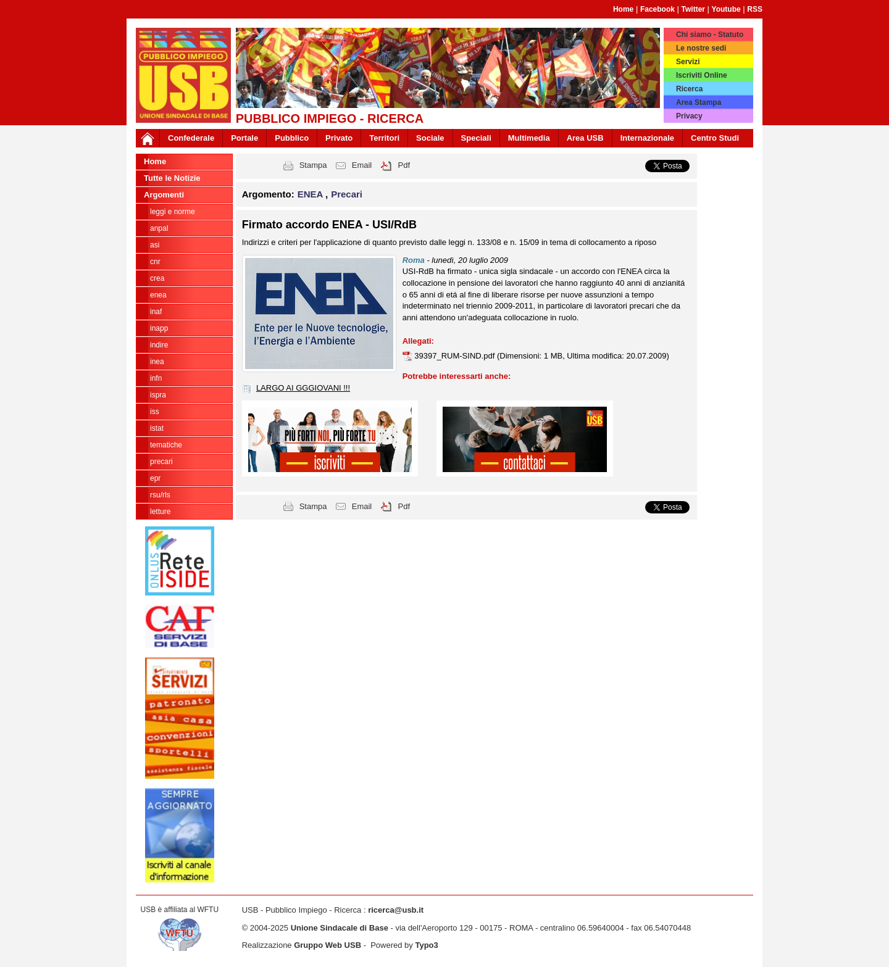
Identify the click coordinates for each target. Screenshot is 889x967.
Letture (160, 511)
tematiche (166, 445)
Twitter (693, 9)
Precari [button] (346, 194)
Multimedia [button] (529, 138)
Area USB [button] (585, 138)
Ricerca (689, 89)
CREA (157, 278)
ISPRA (158, 395)
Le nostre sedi (701, 48)
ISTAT (157, 428)
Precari (161, 461)
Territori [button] (384, 138)
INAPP (159, 328)
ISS (154, 411)
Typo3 (426, 945)
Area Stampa (698, 102)
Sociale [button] (430, 138)
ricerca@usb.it (396, 910)
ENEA (158, 295)
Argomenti (164, 194)
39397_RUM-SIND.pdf (455, 355)
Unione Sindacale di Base (339, 927)
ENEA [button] (311, 194)
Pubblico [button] (292, 138)
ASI (154, 245)
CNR (155, 261)
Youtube (726, 9)
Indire (159, 345)
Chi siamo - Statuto (709, 34)
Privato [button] (339, 138)
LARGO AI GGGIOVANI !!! (303, 387)
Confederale (191, 138)
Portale (244, 138)
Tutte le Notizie (172, 178)
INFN (156, 378)
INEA (157, 361)
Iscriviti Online (701, 75)
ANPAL (159, 228)
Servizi (688, 61)
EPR (155, 478)
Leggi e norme (172, 211)
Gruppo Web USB (327, 945)
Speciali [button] (476, 138)
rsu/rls (160, 495)
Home (623, 9)
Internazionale (647, 138)
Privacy (689, 116)
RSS (754, 9)
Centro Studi (715, 138)
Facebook (657, 9)
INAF (156, 311)
